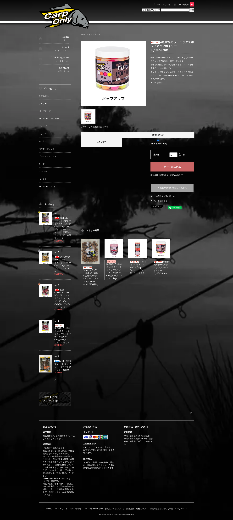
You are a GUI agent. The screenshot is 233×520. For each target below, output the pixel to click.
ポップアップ (94, 34)
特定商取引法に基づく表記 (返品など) (166, 175)
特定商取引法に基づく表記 (161, 508)
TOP (83, 34)
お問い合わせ (75, 508)
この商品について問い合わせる (172, 188)
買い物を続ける (160, 200)
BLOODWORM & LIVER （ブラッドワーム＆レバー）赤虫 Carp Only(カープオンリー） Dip (114, 270)
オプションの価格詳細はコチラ (94, 127)
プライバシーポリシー (93, 508)
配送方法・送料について (137, 508)
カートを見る (185, 4)
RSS (177, 508)
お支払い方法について (114, 508)
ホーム (49, 508)
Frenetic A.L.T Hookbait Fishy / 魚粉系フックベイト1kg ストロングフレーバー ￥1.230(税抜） (91, 276)
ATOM (184, 508)
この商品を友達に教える (164, 196)
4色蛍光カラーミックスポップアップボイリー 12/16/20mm (161, 267)
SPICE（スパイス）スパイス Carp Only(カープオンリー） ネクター (138, 269)
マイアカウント (164, 4)
